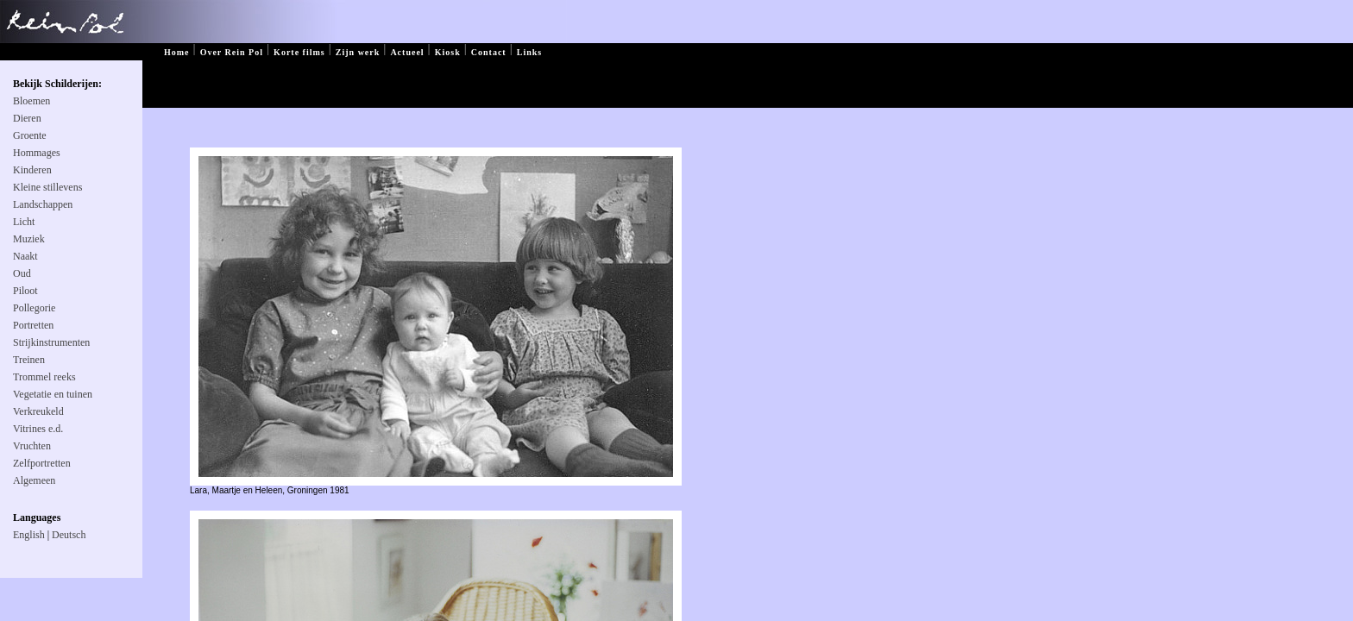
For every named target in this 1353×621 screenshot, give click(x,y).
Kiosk (448, 52)
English (29, 535)
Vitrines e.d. (38, 429)
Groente (30, 135)
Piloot (25, 291)
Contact (489, 52)
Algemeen (34, 480)
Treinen (29, 360)
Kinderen (32, 170)
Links (529, 52)
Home (177, 52)
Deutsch (68, 535)
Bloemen (31, 101)
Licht (24, 222)
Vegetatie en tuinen (52, 394)
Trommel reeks (44, 377)
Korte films (299, 52)
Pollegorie (34, 308)
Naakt (25, 256)
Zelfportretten (42, 463)
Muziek (29, 239)
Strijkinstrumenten (51, 342)
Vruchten (32, 446)
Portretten (33, 325)
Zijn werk (358, 52)
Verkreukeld (38, 411)
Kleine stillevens (47, 187)
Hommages (36, 153)
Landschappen (42, 204)
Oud (22, 273)
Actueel (407, 52)
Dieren (27, 118)
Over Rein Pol (231, 52)
